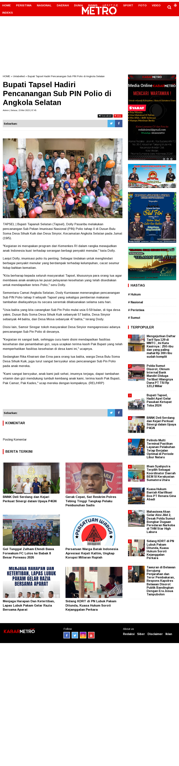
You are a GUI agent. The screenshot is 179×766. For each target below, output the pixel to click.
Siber (141, 634)
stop (118, 115)
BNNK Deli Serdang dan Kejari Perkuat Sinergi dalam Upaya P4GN (161, 423)
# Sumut (134, 317)
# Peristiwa (136, 310)
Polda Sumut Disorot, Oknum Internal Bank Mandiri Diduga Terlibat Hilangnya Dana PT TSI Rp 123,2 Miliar (160, 376)
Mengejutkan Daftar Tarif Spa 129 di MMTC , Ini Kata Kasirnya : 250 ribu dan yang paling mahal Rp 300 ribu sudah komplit (161, 346)
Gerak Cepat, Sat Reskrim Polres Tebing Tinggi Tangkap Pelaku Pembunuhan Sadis (90, 501)
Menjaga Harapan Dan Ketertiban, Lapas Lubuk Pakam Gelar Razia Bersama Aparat (29, 605)
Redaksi (129, 634)
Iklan (168, 634)
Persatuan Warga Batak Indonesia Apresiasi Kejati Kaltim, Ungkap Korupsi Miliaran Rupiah (91, 553)
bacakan (105, 115)
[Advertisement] (89, 28)
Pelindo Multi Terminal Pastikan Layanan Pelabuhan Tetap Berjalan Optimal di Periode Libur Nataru (161, 449)
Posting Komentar (15, 439)
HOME (6, 5)
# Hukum (134, 294)
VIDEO (156, 5)
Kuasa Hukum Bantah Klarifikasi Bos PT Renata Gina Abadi (161, 494)
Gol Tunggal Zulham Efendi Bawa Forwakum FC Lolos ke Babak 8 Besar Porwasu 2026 (28, 553)
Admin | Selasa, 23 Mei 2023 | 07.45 (19, 110)
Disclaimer (155, 634)
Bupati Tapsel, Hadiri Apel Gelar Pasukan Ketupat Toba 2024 (159, 400)
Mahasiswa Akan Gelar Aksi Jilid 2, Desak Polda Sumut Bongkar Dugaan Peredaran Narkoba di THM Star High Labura (161, 522)
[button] (175, 4)
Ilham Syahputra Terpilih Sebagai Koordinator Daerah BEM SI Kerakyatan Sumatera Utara (161, 473)
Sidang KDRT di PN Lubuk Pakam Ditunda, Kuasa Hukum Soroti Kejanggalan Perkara (90, 605)
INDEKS (7, 12)
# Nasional (135, 302)
